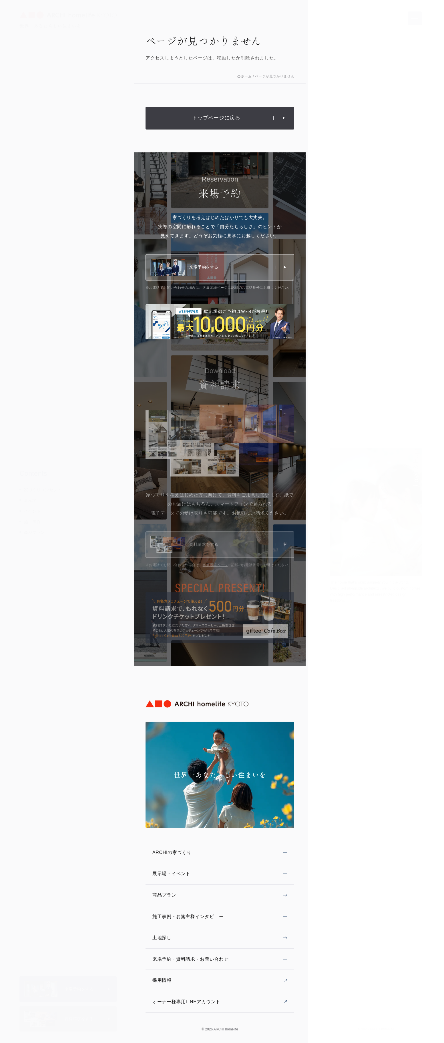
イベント (32, 511)
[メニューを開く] (415, 18)
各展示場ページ (215, 288)
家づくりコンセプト (42, 489)
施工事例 (32, 521)
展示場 (30, 500)
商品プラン (34, 532)
